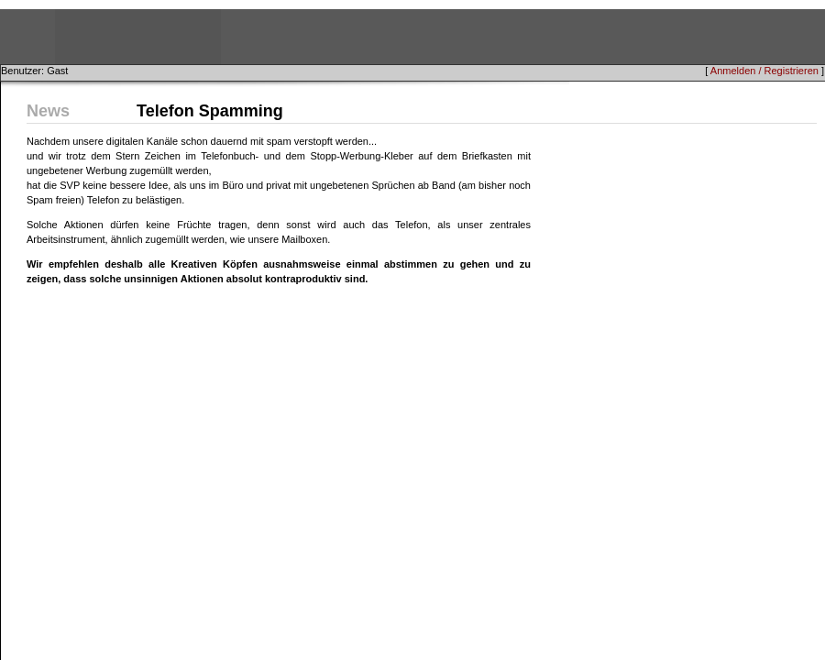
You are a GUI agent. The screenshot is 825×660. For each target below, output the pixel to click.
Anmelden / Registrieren (764, 70)
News (48, 111)
